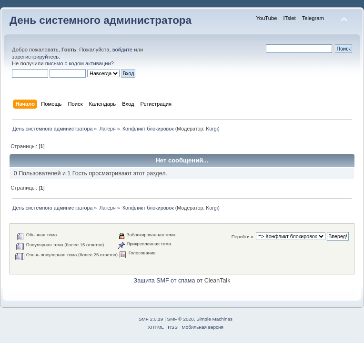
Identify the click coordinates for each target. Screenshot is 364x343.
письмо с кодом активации (78, 63)
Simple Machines (214, 319)
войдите (122, 49)
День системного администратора (101, 20)
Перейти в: (243, 236)
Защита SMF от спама (164, 280)
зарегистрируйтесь (35, 57)
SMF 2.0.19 (151, 319)
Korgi (212, 128)
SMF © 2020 (180, 319)
